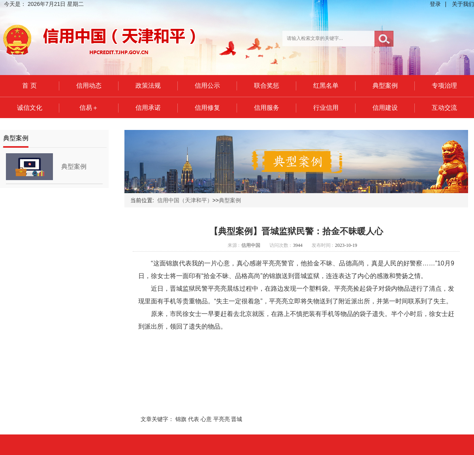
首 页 (29, 85)
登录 (435, 4)
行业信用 (326, 107)
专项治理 (444, 85)
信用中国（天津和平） (185, 200)
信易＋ (88, 107)
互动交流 (444, 107)
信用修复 (207, 107)
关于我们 (463, 4)
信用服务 (266, 107)
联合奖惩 (266, 85)
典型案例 (385, 85)
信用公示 (207, 85)
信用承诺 (148, 107)
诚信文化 (29, 107)
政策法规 (148, 85)
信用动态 (89, 85)
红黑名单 (326, 85)
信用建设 (385, 107)
